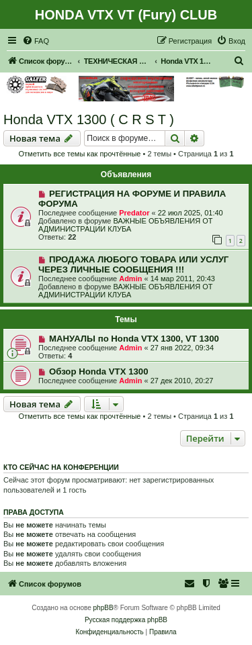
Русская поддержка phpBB (126, 620)
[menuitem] (35, 41)
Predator (134, 213)
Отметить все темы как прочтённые (80, 154)
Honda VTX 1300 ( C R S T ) (88, 119)
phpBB (103, 607)
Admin (130, 279)
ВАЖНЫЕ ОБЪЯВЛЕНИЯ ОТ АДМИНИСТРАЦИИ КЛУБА (125, 225)
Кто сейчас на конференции (61, 467)
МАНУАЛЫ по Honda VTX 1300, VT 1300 (134, 339)
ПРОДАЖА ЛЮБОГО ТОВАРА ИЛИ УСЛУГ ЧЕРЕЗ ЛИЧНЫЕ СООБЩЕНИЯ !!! (133, 264)
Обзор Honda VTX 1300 (99, 371)
